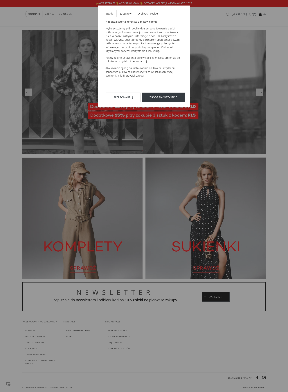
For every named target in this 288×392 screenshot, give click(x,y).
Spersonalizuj (123, 97)
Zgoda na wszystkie (163, 97)
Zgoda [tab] (110, 13)
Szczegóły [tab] (126, 13)
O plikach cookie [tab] (148, 13)
